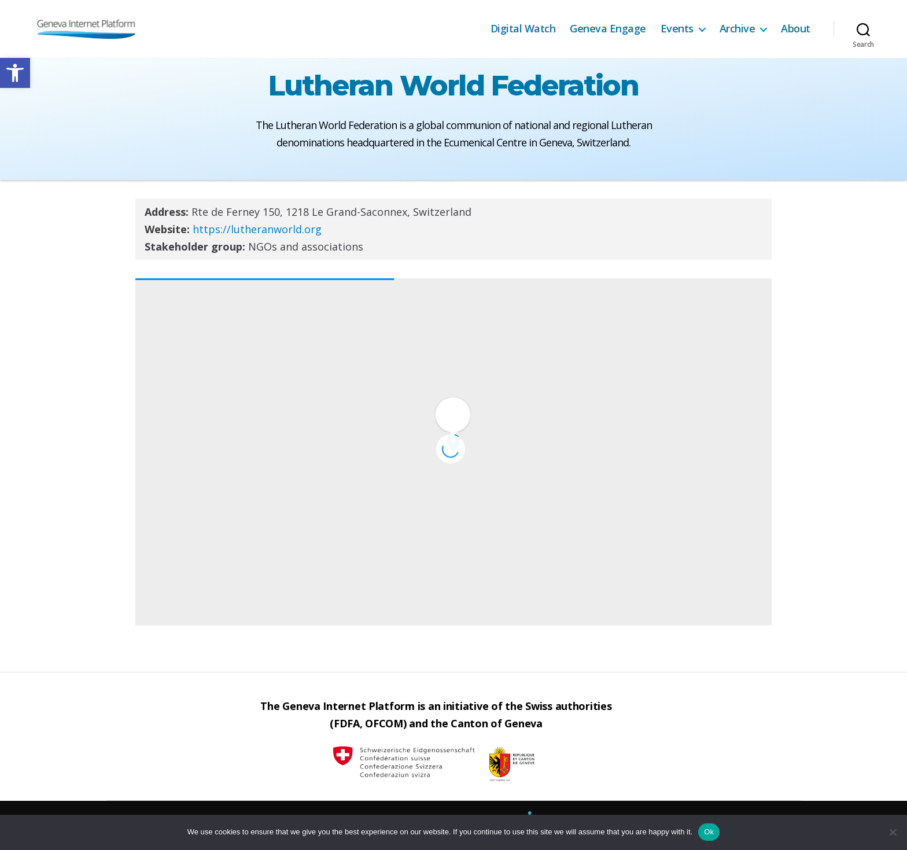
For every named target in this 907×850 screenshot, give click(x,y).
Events (677, 29)
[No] (892, 832)
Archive (737, 29)
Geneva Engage (608, 29)
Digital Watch (523, 29)
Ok (709, 831)
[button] (15, 73)
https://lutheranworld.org (257, 229)
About (795, 29)
